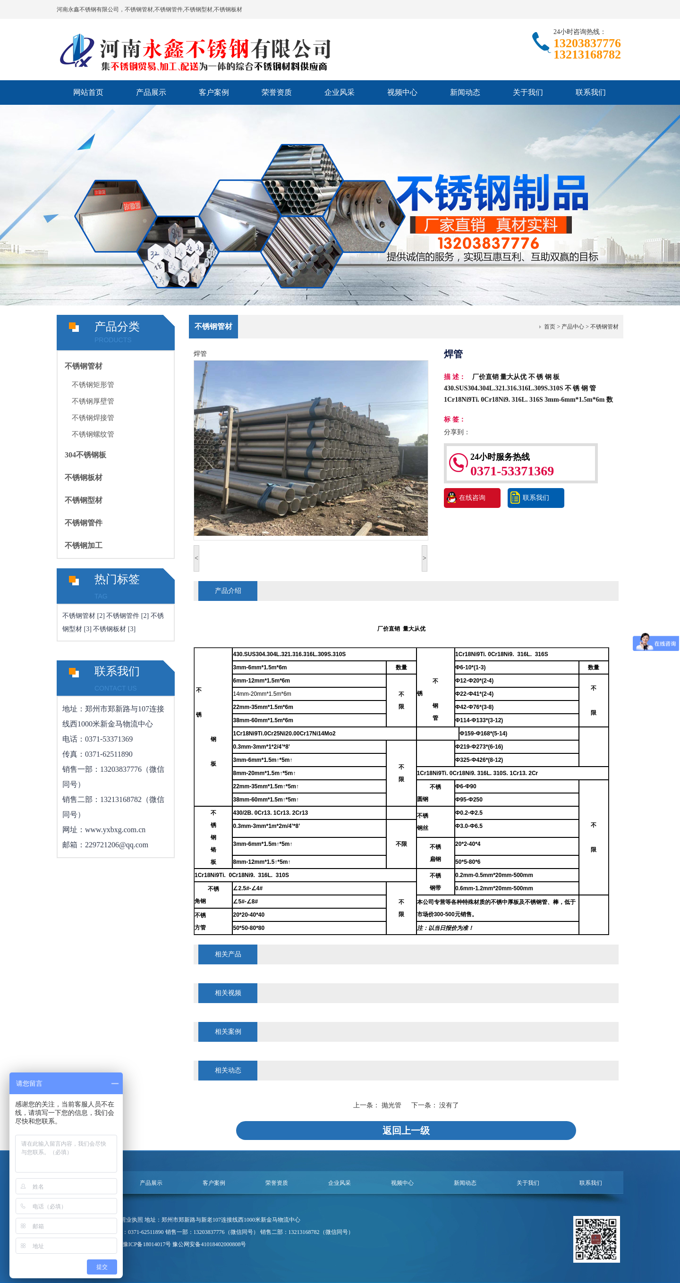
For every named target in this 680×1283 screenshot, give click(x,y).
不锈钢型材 (83, 500)
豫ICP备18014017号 (147, 1244)
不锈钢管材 (83, 366)
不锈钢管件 (83, 523)
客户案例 (214, 92)
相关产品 (228, 954)
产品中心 (572, 326)
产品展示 (151, 92)
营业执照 (131, 1219)
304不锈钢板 (85, 455)
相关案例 (228, 1031)
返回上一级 (406, 1130)
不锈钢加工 (83, 545)
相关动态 (228, 1070)
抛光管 (392, 1105)
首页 (549, 326)
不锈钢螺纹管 (93, 434)
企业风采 (339, 92)
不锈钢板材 (83, 477)
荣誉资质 (277, 92)
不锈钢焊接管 (93, 418)
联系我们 (591, 92)
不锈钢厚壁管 (93, 401)
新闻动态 (465, 92)
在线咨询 (472, 497)
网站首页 (88, 92)
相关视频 (228, 992)
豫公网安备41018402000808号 (209, 1244)
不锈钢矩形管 (93, 384)
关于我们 (528, 92)
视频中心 (402, 92)
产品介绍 (228, 590)
